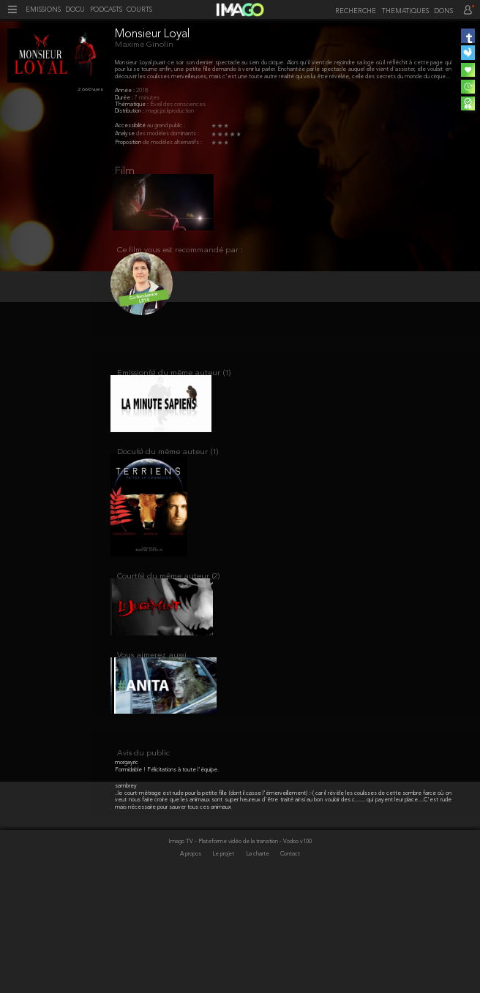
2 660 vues (90, 89)
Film (125, 171)
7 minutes (147, 98)
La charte (258, 961)
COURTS (139, 10)
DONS (443, 11)
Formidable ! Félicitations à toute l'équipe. (167, 876)
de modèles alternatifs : (172, 143)
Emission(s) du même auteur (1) (174, 385)
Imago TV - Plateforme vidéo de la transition (224, 948)
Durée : (125, 98)
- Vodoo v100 (296, 948)
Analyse (125, 134)
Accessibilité (131, 126)
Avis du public (143, 860)
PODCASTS (106, 10)
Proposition (129, 143)
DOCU (75, 10)
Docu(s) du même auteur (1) (168, 471)
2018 (142, 91)
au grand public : (166, 126)
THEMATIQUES (405, 11)
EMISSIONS (43, 10)
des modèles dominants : (167, 134)
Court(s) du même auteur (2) (168, 602)
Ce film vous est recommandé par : (180, 258)
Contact (290, 961)
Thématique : (132, 104)
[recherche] (353, 11)
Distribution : (130, 111)
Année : (125, 91)
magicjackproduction (170, 111)
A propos (191, 961)
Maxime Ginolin (144, 45)
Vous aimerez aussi (152, 688)
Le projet (224, 961)
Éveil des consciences (178, 104)
